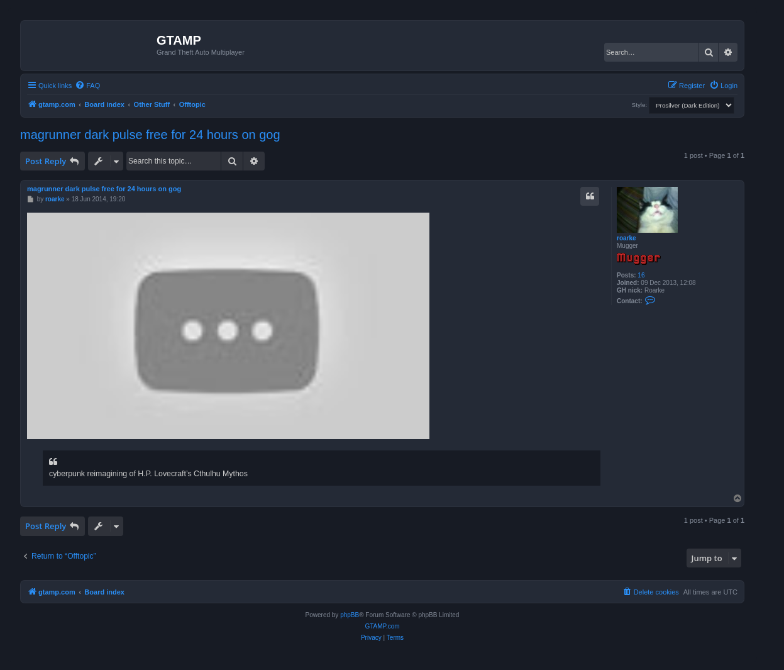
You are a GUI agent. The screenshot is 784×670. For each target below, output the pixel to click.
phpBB (349, 614)
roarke (626, 238)
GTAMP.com (382, 626)
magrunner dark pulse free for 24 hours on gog (150, 135)
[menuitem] (87, 85)
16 (641, 275)
